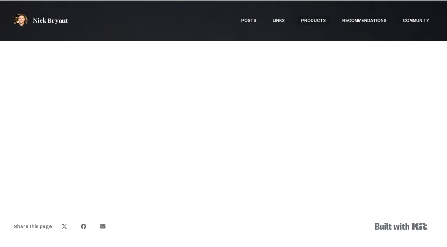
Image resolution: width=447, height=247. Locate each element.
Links (279, 20)
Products (313, 20)
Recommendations (364, 20)
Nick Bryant (50, 20)
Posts (248, 20)
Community (416, 20)
